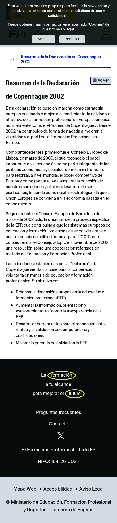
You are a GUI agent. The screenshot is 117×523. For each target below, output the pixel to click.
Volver (103, 81)
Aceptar (44, 39)
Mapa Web (25, 489)
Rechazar (71, 39)
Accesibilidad (57, 489)
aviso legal (65, 29)
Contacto (58, 424)
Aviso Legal (91, 489)
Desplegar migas (11, 58)
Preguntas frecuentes (58, 413)
